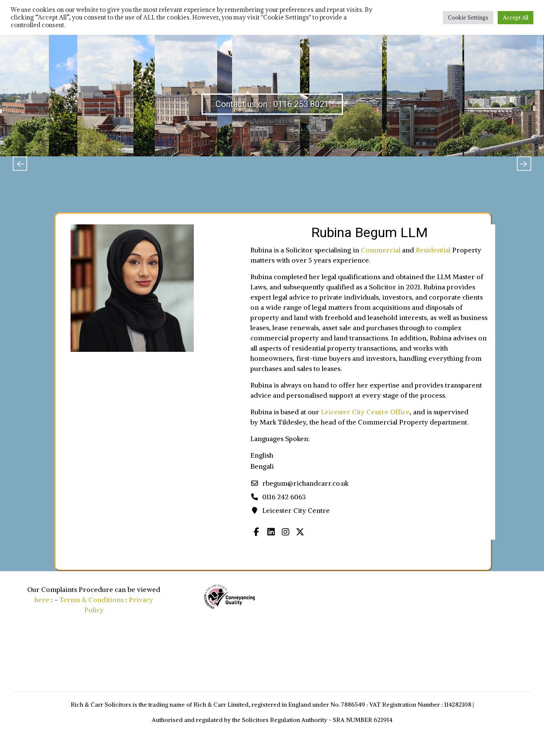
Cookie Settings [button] (468, 17)
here (41, 599)
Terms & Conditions (92, 599)
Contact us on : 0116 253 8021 (272, 104)
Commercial (380, 250)
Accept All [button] (515, 17)
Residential (433, 250)
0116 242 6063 (284, 496)
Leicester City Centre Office (365, 412)
